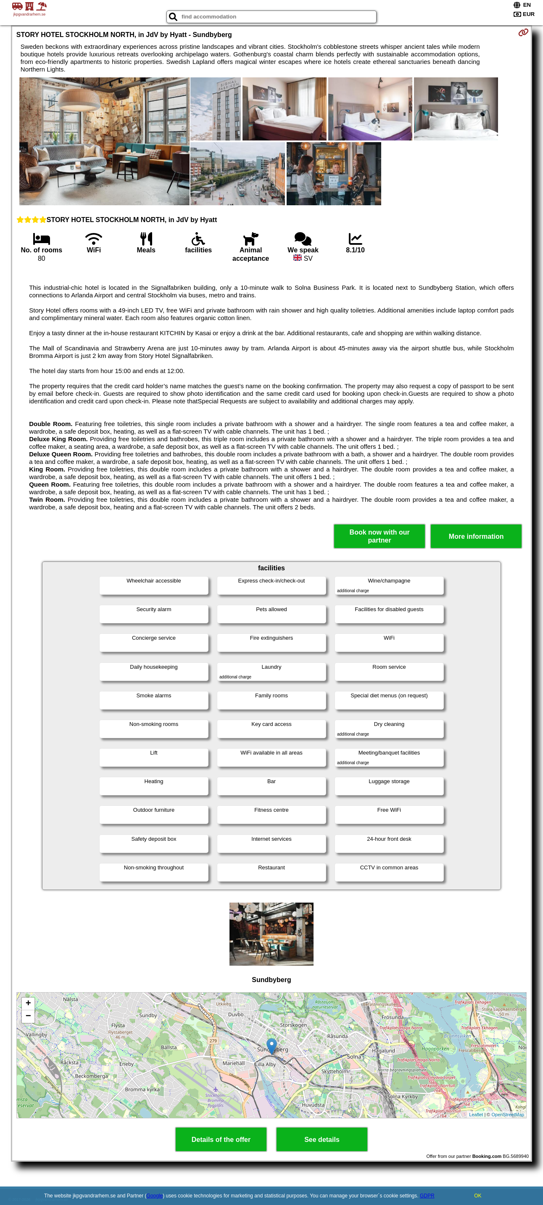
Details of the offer (221, 1139)
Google (155, 1196)
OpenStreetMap (508, 1114)
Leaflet (476, 1114)
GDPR (427, 1196)
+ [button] (28, 1004)
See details (322, 1139)
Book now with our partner (380, 536)
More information (476, 536)
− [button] (28, 1016)
